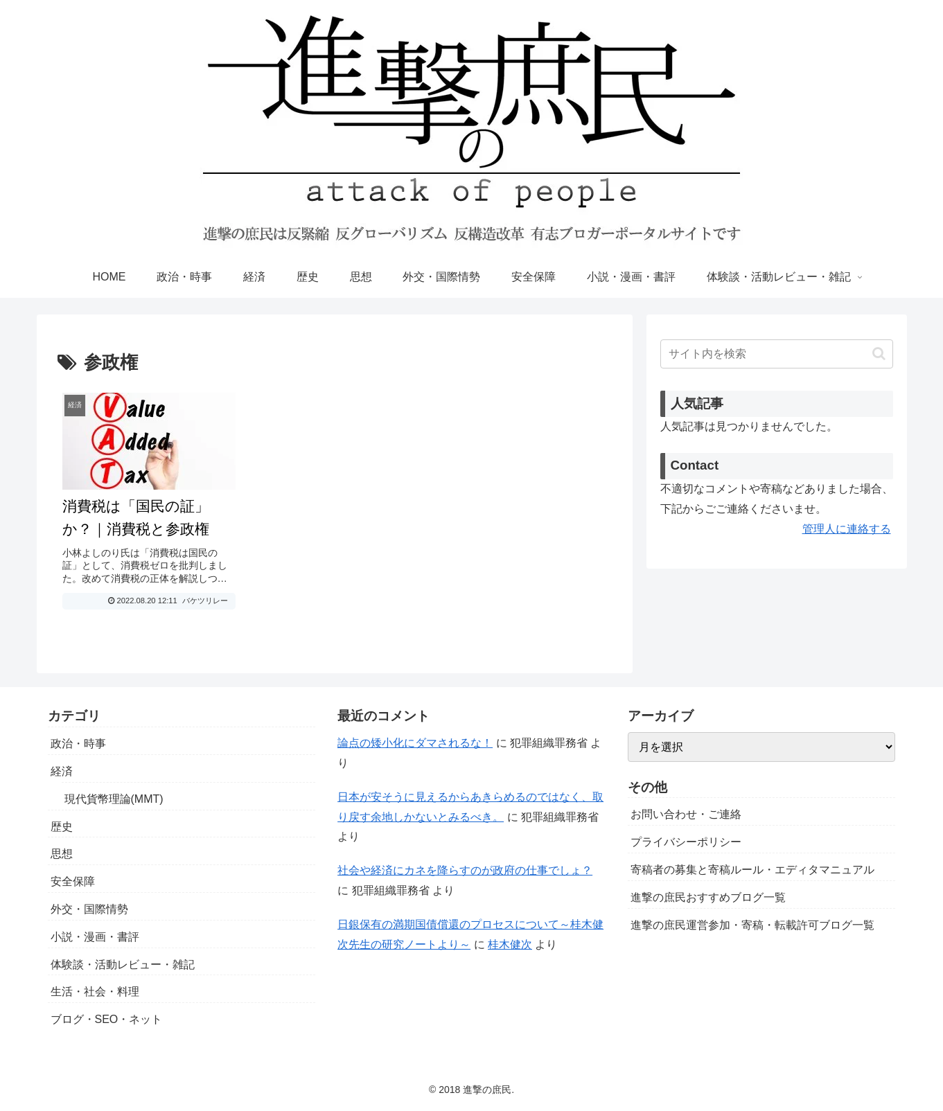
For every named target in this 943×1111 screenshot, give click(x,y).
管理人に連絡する (846, 529)
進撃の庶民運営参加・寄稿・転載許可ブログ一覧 (752, 925)
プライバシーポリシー (686, 842)
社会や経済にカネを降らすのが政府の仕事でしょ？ (464, 870)
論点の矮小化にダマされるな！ (415, 743)
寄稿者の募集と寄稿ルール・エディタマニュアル (752, 870)
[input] (776, 353)
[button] (879, 354)
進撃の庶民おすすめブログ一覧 (708, 897)
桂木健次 (510, 944)
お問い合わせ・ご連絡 (686, 814)
